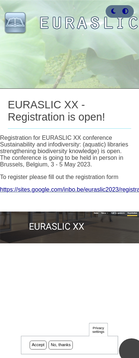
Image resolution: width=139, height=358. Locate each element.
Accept (38, 346)
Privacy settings (98, 330)
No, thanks (61, 346)
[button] (113, 11)
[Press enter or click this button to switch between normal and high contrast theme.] (125, 11)
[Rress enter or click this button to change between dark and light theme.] (114, 11)
